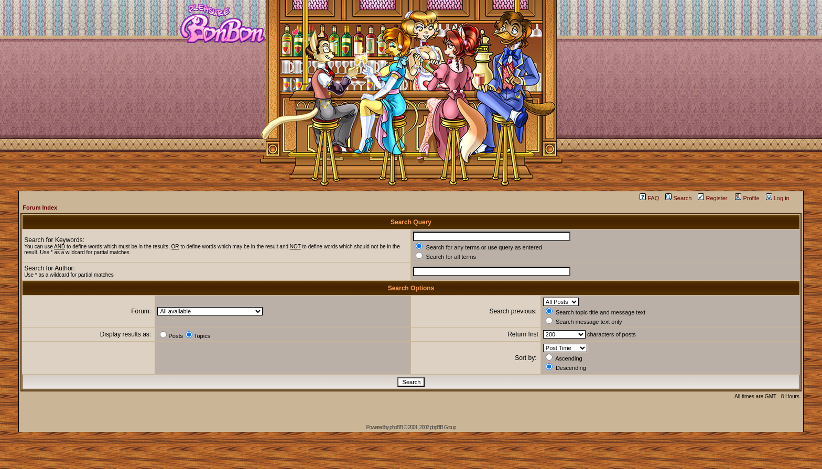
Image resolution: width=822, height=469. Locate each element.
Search (678, 198)
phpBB (396, 427)
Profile (747, 198)
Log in (777, 198)
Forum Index (40, 207)
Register (712, 198)
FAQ (649, 198)
